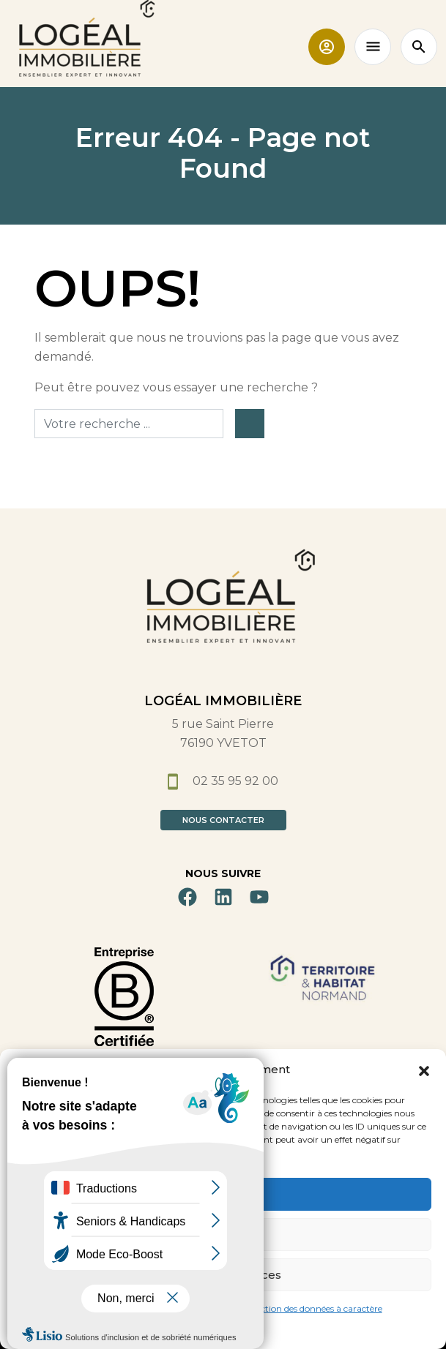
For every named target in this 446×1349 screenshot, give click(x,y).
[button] (424, 1069)
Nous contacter (223, 820)
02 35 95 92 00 (223, 781)
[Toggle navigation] (373, 47)
